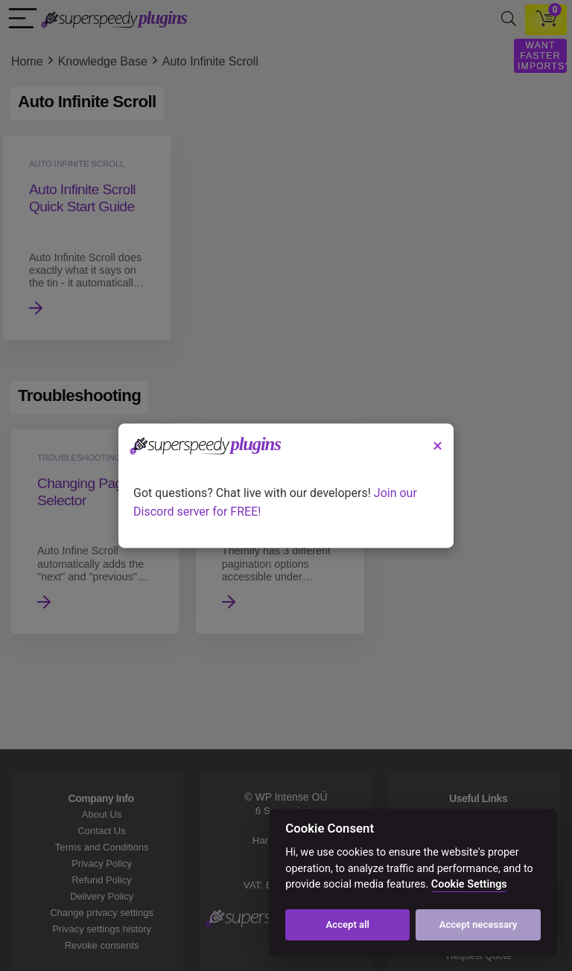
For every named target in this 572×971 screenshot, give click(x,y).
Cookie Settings (469, 884)
